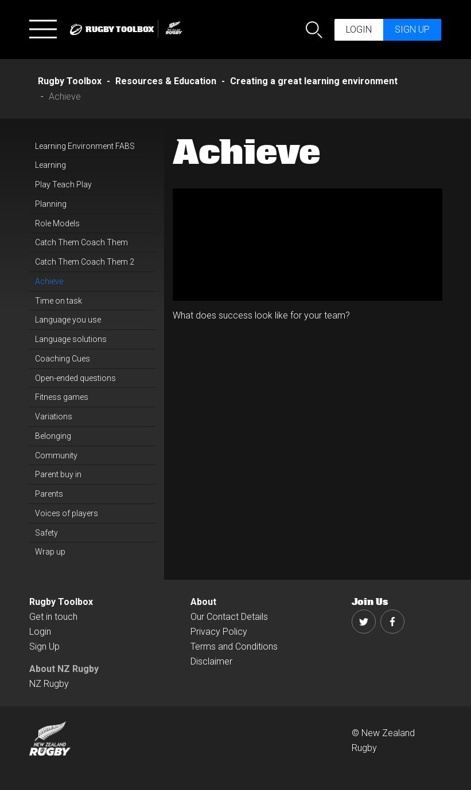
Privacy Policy (218, 631)
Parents (49, 493)
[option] (307, 244)
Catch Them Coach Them (81, 242)
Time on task (58, 300)
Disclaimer (211, 661)
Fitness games (61, 397)
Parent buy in (58, 474)
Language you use (68, 319)
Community (56, 455)
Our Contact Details (229, 616)
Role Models (57, 223)
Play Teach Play (63, 184)
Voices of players (66, 513)
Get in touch (53, 616)
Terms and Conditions (234, 646)
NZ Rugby (49, 683)
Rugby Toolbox (61, 601)
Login (359, 29)
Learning (50, 165)
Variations (53, 416)
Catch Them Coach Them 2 (84, 261)
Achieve (49, 281)
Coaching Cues (62, 358)
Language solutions (71, 339)
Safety (46, 532)
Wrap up (50, 551)
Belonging (53, 436)
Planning (51, 204)
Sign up (412, 29)
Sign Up (44, 646)
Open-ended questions (75, 378)
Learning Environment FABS (85, 146)
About (203, 601)
